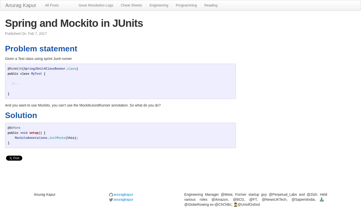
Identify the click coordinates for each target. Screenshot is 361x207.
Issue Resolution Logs (96, 5)
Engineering (159, 5)
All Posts (51, 5)
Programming (186, 5)
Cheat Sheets (131, 5)
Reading (210, 5)
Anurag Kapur (20, 5)
